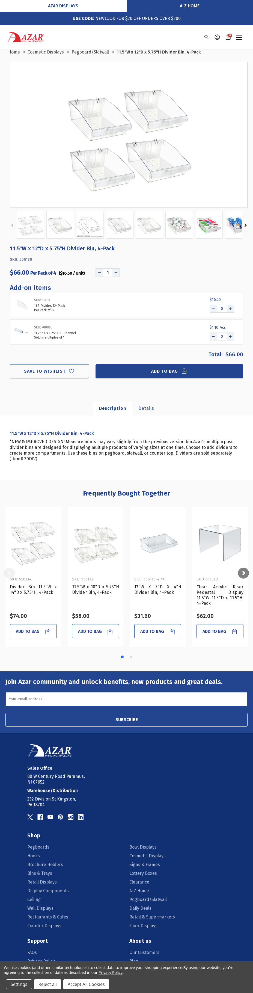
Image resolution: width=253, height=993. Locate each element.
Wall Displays (40, 908)
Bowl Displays (143, 847)
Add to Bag (169, 371)
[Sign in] (217, 37)
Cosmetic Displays (147, 855)
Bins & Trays (39, 873)
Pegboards (38, 847)
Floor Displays (143, 925)
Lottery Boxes (143, 873)
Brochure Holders (45, 864)
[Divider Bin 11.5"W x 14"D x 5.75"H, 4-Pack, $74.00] (33, 542)
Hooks (33, 855)
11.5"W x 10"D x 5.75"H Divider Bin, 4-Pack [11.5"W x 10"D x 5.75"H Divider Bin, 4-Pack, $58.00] (95, 590)
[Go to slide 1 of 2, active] (122, 657)
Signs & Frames (144, 864)
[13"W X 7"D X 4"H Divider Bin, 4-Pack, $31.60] (157, 542)
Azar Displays (63, 5)
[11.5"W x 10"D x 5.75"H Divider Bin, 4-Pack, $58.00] (95, 542)
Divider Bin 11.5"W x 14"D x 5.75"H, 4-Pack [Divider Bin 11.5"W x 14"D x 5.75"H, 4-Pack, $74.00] (33, 590)
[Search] (206, 37)
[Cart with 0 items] (228, 37)
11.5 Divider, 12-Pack (49, 305)
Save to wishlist (49, 371)
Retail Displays (42, 882)
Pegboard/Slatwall (148, 899)
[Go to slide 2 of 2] (131, 657)
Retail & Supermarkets (152, 917)
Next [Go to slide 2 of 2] (245, 225)
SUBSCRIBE (126, 719)
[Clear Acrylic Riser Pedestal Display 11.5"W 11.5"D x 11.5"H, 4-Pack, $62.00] (220, 542)
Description (112, 408)
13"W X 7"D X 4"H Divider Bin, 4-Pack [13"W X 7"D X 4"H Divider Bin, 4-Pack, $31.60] (157, 590)
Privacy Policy (110, 972)
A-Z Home (190, 5)
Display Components (48, 890)
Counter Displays (44, 925)
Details (146, 408)
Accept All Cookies (86, 984)
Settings (19, 984)
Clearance (139, 882)
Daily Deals (140, 908)
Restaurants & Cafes (47, 917)
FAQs (32, 952)
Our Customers (144, 952)
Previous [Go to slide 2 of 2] (13, 225)
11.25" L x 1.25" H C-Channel (55, 333)
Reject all (47, 984)
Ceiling (34, 899)
